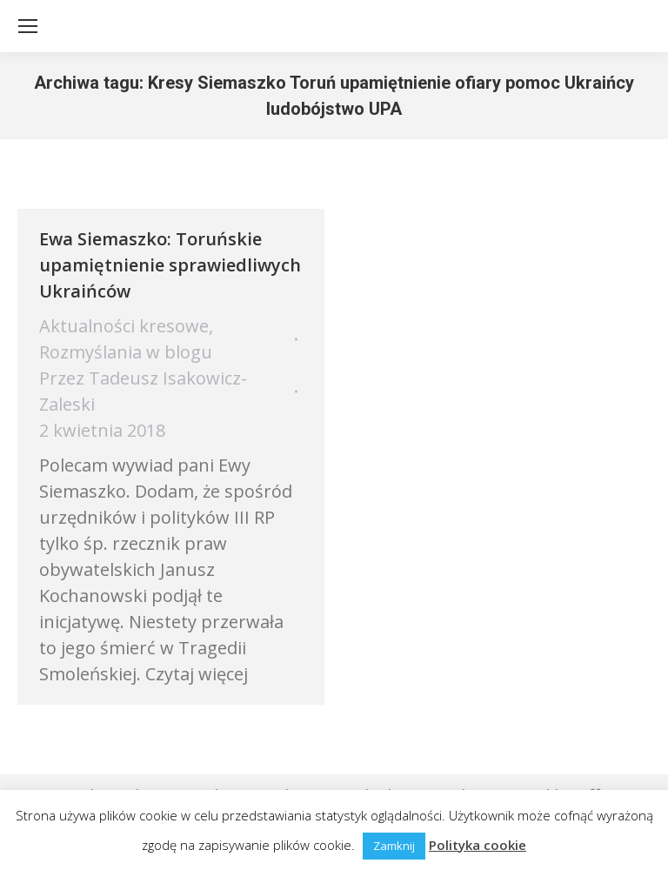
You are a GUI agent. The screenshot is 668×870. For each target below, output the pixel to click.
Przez (143, 391)
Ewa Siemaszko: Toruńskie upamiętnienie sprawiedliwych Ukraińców (170, 265)
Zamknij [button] (394, 845)
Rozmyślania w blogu (125, 352)
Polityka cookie (477, 844)
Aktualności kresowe (124, 326)
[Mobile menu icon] (27, 26)
